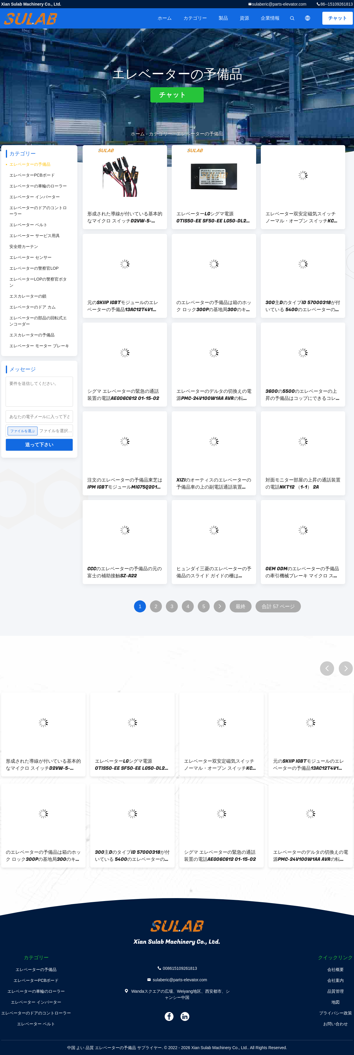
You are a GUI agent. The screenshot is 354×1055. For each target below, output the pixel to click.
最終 (241, 606)
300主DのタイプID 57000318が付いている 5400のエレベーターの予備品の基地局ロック (303, 306)
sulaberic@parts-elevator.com (279, 4)
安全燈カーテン (23, 246)
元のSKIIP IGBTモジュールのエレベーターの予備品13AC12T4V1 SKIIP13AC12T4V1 (122, 306)
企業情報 (270, 18)
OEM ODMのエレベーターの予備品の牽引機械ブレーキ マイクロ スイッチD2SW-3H (302, 572)
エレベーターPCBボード (32, 175)
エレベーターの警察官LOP (34, 268)
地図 (335, 1002)
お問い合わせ (335, 1024)
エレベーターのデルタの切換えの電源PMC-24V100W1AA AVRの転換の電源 (213, 395)
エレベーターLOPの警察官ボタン (38, 282)
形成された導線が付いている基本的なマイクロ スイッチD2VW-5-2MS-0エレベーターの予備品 (124, 217)
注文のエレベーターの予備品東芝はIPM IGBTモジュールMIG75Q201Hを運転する (124, 484)
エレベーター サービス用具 (34, 235)
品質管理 (335, 991)
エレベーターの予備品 (29, 164)
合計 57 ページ (278, 606)
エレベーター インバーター (34, 196)
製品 (223, 18)
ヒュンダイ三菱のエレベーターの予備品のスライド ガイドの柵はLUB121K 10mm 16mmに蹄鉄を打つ (213, 572)
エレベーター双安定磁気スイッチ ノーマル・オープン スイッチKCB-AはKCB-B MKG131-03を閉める (302, 217)
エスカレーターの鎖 (27, 296)
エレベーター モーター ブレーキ (39, 345)
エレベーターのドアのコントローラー (38, 210)
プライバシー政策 (335, 1013)
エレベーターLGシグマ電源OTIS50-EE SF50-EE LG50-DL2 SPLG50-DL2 (211, 217)
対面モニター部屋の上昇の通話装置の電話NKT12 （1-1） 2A (303, 484)
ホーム (165, 18)
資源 (244, 18)
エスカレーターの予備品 (32, 335)
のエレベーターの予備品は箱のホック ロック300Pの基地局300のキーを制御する (213, 306)
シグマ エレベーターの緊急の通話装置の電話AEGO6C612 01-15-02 (123, 395)
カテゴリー (195, 18)
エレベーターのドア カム (32, 307)
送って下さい (39, 444)
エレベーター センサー (30, 257)
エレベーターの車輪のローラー (38, 186)
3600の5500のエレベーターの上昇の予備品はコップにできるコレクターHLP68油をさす (303, 395)
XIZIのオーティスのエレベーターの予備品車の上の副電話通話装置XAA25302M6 (213, 484)
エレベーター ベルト (28, 224)
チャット (337, 18)
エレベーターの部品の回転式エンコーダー (38, 321)
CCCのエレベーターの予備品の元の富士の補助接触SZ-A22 (124, 572)
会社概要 (335, 969)
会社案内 (335, 980)
